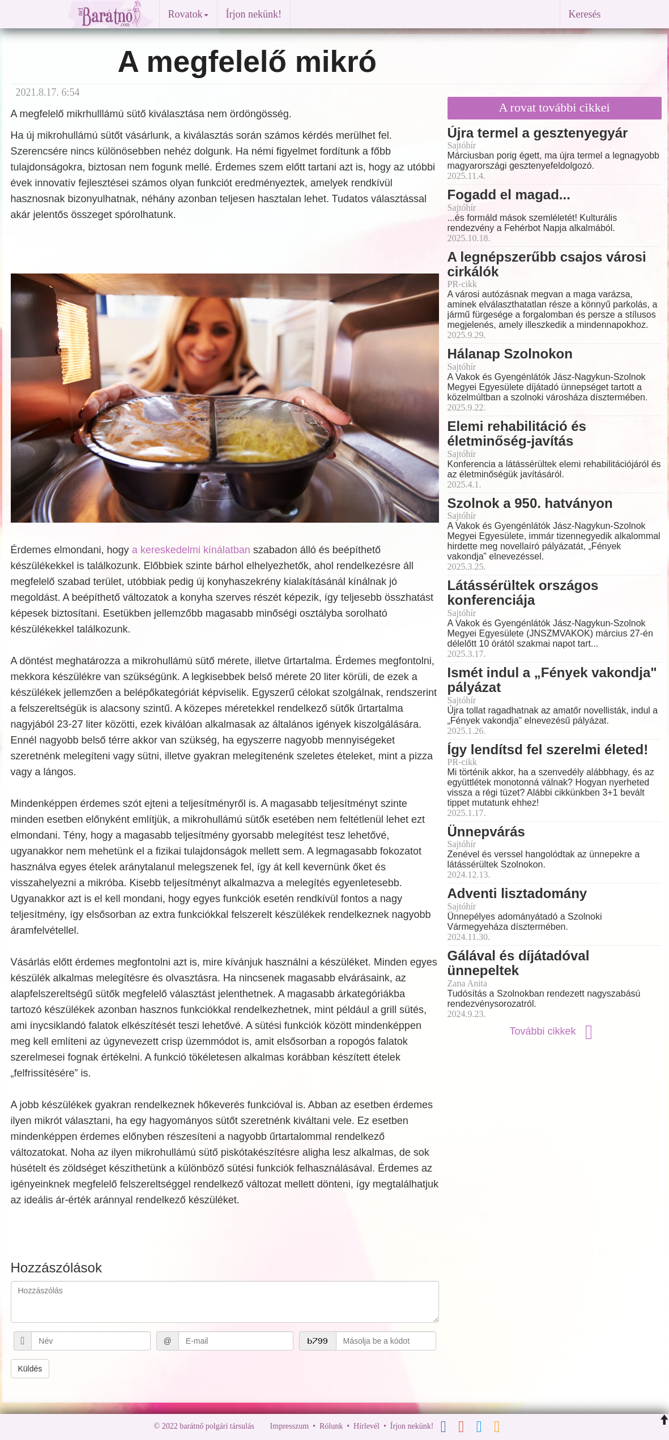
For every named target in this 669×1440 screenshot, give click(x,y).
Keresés (585, 14)
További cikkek (554, 1031)
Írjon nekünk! (254, 14)
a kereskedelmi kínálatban (191, 550)
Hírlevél (366, 1426)
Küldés (30, 1368)
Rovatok (188, 14)
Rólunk (331, 1426)
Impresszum (289, 1426)
